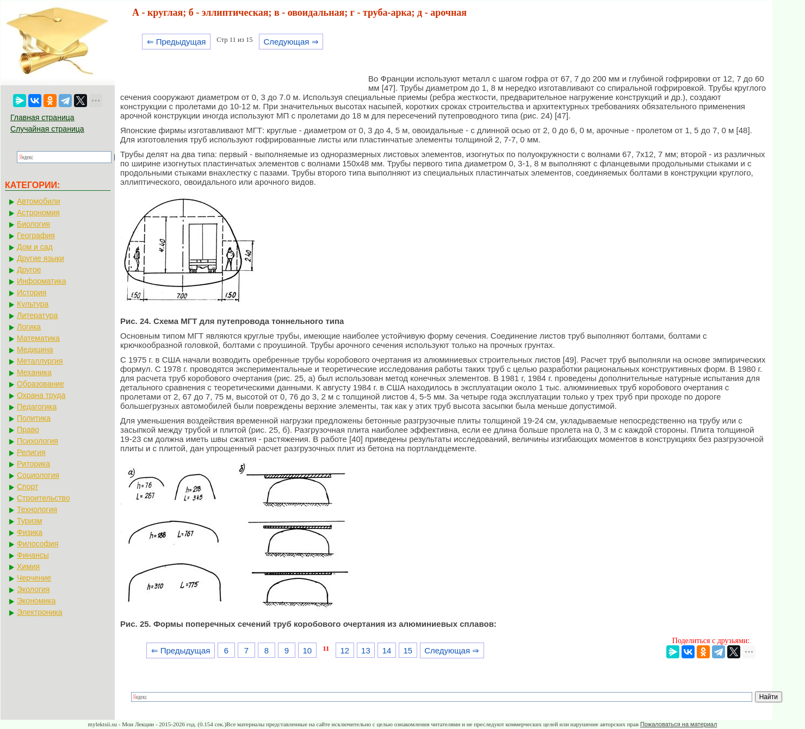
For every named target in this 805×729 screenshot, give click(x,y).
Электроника (40, 612)
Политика (34, 418)
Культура (32, 304)
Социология (38, 475)
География (36, 235)
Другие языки (40, 258)
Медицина (35, 349)
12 (344, 650)
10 (307, 650)
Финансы (33, 555)
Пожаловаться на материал (678, 724)
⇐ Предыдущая (176, 41)
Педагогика (37, 406)
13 (365, 650)
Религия (31, 452)
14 (387, 650)
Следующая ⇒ (290, 41)
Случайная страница (47, 128)
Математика (38, 338)
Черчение (34, 578)
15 (407, 650)
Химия (28, 566)
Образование (40, 383)
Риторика (33, 463)
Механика (34, 372)
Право (28, 429)
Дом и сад (35, 246)
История (31, 292)
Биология (33, 224)
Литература (37, 315)
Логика (29, 326)
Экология (33, 589)
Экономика (36, 600)
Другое (29, 269)
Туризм (29, 520)
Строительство (43, 498)
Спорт (27, 486)
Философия (37, 543)
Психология (37, 441)
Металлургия (40, 361)
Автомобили (38, 201)
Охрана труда (41, 395)
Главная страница (42, 117)
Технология (37, 509)
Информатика (41, 281)
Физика (29, 532)
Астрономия (38, 212)
